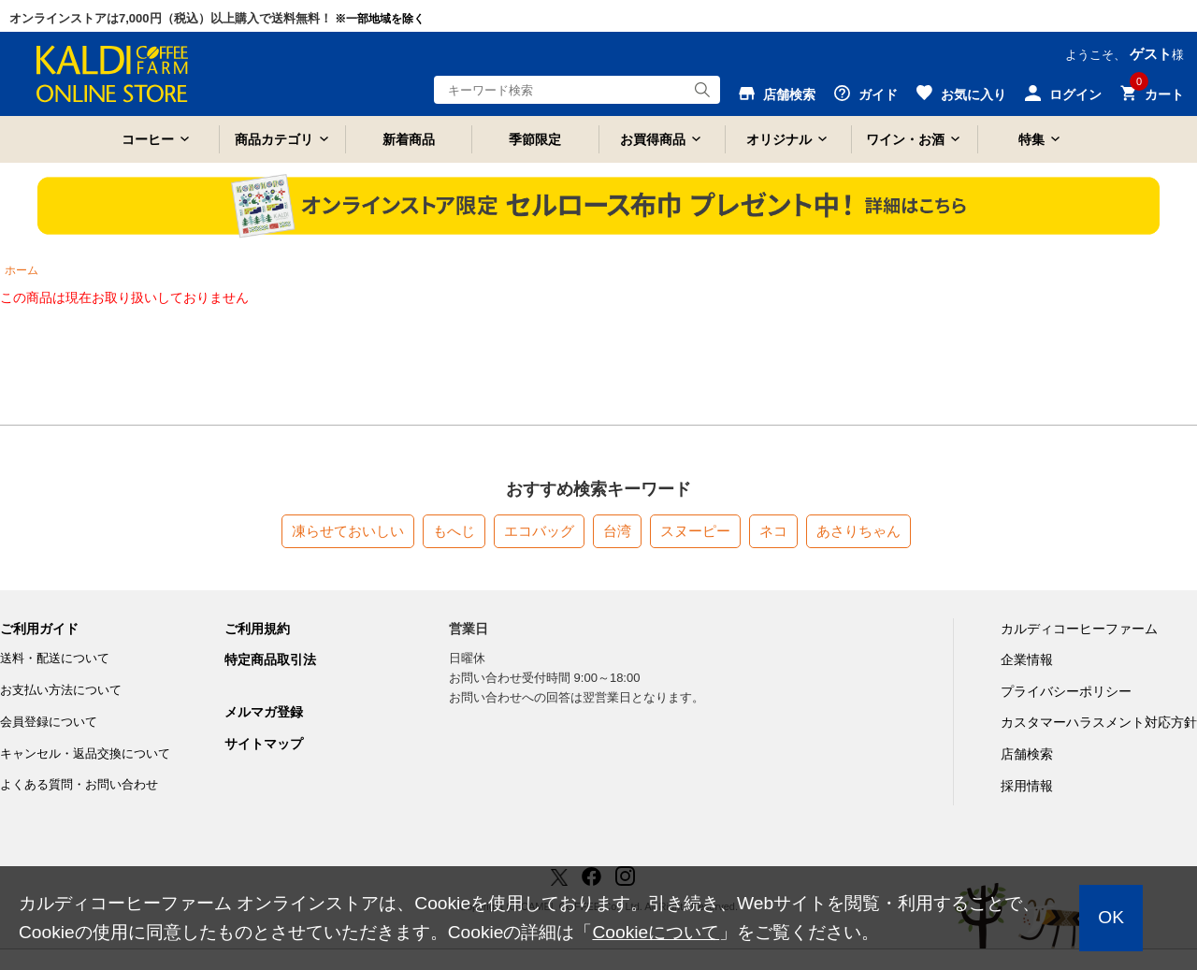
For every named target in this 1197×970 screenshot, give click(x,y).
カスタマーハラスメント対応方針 (1099, 722)
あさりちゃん (858, 531)
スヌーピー (695, 531)
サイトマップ (263, 743)
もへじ (454, 531)
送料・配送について (54, 658)
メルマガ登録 (263, 711)
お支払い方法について (61, 690)
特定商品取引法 (270, 659)
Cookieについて (655, 932)
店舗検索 (1027, 753)
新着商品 (408, 139)
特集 (1031, 139)
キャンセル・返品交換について (85, 753)
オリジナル (779, 139)
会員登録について (48, 722)
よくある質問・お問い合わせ (79, 784)
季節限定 (535, 139)
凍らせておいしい (348, 531)
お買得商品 (652, 139)
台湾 (617, 531)
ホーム (21, 270)
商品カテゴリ (274, 139)
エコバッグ (539, 531)
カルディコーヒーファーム (1079, 628)
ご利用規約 (257, 628)
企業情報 (1027, 659)
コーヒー (148, 139)
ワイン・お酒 (905, 139)
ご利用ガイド (39, 628)
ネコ (773, 531)
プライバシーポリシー (1066, 691)
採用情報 (1027, 785)
